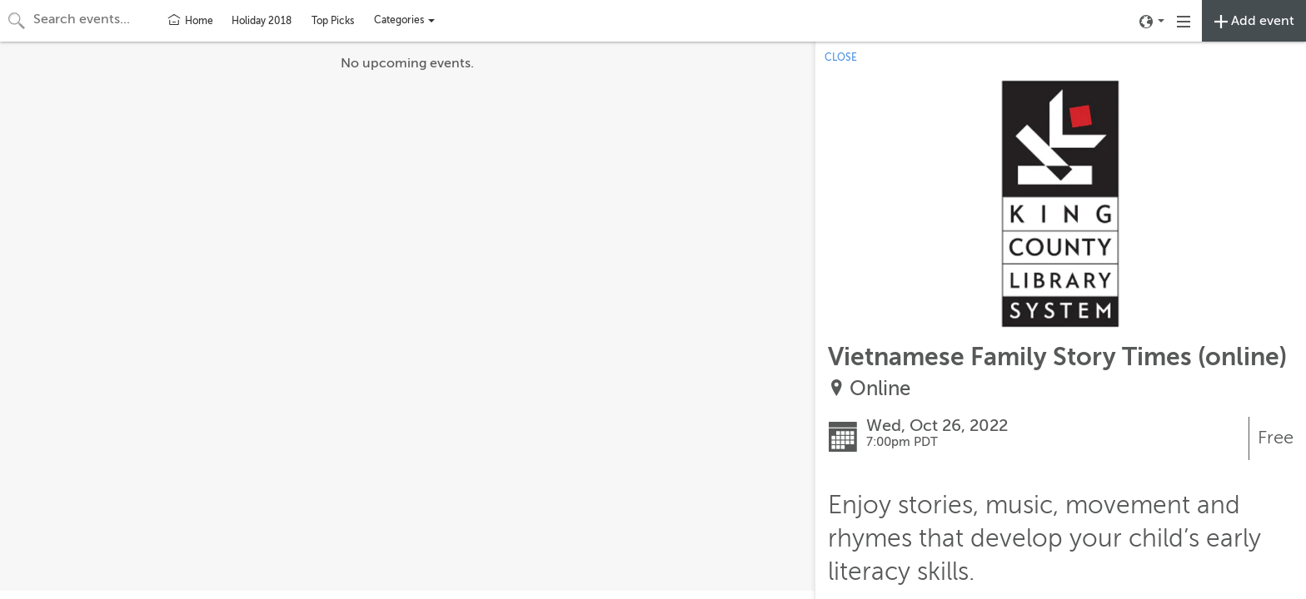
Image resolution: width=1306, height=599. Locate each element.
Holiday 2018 (262, 21)
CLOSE (841, 57)
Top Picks (333, 21)
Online (880, 389)
